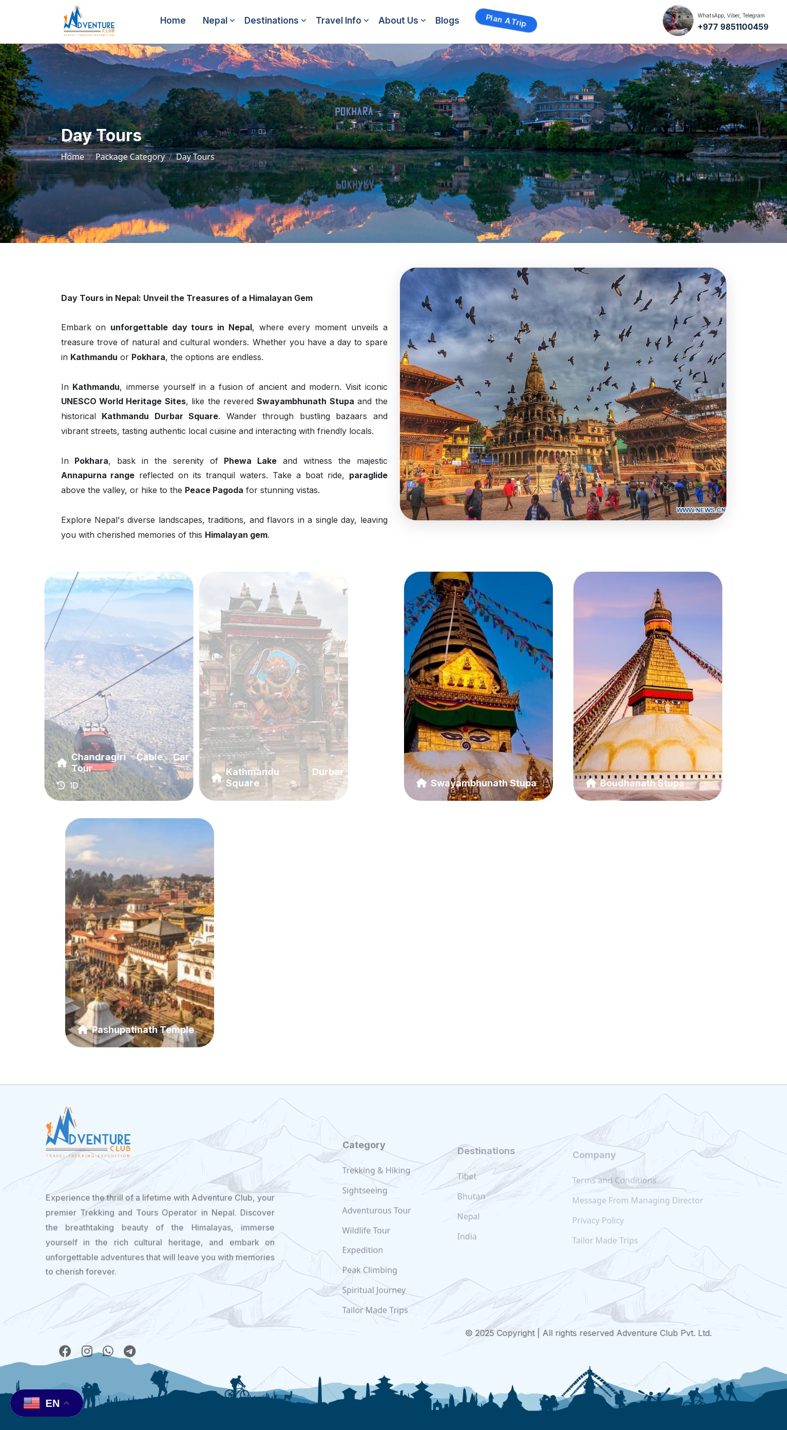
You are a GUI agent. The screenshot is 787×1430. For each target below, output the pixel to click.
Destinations (271, 20)
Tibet (467, 1189)
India (467, 1249)
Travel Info (338, 20)
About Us (398, 20)
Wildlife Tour (366, 1248)
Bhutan (471, 1209)
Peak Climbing (369, 1288)
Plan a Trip (506, 20)
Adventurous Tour (376, 1228)
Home (173, 20)
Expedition (362, 1268)
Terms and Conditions (614, 1190)
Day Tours (195, 156)
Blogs (447, 20)
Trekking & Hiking (376, 1188)
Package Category (130, 156)
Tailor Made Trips (375, 1328)
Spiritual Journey (374, 1308)
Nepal (215, 20)
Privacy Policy (598, 1230)
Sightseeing (365, 1208)
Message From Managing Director (637, 1210)
